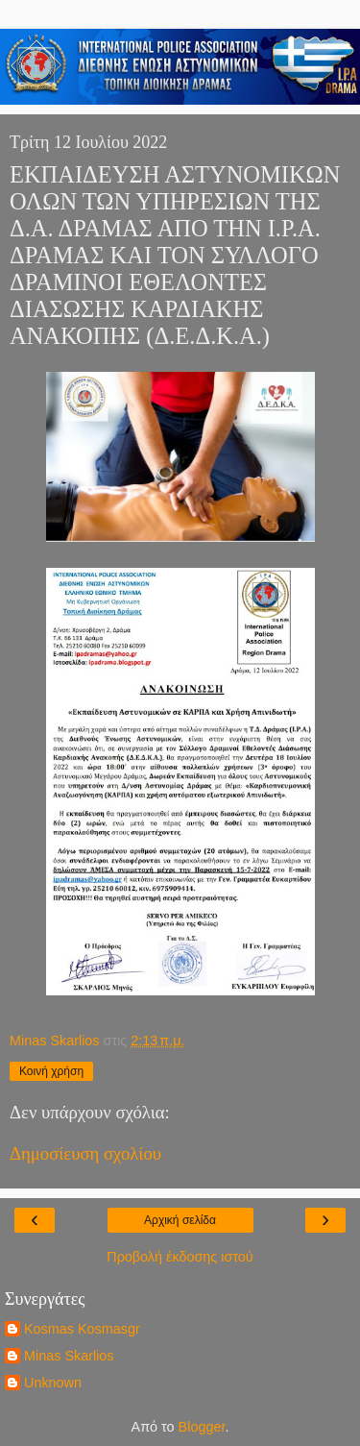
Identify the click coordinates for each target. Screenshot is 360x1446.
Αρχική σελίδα (180, 1220)
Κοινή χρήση (51, 1071)
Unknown (53, 1382)
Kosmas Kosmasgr (82, 1328)
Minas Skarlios (69, 1355)
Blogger (202, 1426)
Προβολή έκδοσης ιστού (180, 1256)
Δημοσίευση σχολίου (85, 1153)
